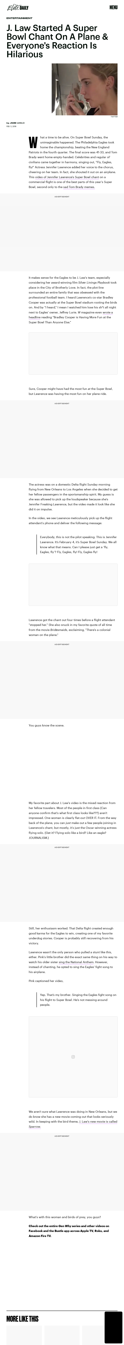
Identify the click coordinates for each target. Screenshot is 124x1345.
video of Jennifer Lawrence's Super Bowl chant (67, 177)
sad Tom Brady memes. (79, 187)
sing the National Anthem (76, 962)
